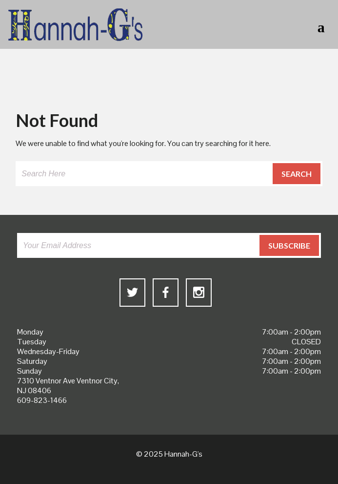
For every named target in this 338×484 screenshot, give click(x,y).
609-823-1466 (42, 400)
